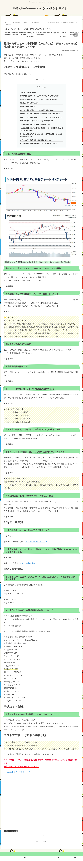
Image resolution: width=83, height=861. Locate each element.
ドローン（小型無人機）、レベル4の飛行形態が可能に (37, 110)
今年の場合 (31, 563)
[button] (75, 34)
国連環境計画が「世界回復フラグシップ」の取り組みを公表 (38, 99)
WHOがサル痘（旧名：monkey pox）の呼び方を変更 (36, 121)
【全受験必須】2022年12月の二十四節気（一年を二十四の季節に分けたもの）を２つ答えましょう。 (41, 129)
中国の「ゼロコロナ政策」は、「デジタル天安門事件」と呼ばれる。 (41, 117)
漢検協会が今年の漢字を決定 (29, 103)
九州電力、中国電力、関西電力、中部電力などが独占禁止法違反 (40, 114)
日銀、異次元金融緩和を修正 (29, 92)
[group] (19, 35)
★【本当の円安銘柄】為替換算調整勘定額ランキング (36, 140)
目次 (38, 87)
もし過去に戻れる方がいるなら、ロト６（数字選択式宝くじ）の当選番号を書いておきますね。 (41, 135)
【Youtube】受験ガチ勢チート (17, 772)
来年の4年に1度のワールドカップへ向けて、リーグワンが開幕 (39, 96)
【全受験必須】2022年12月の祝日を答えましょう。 (36, 124)
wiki (22, 563)
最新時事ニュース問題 (11, 831)
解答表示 (9, 168)
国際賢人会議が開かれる (27, 106)
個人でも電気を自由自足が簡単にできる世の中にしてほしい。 (39, 143)
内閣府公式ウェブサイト (36, 542)
